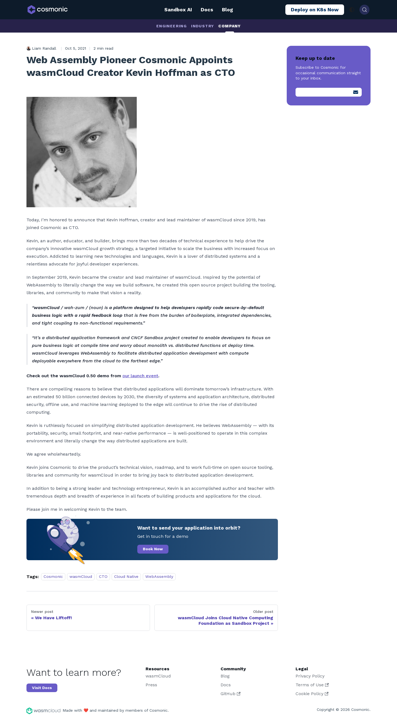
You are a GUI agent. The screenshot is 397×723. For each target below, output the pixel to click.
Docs (207, 9)
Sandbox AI (178, 9)
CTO (103, 577)
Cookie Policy (312, 693)
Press (151, 684)
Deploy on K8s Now (315, 9)
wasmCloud (80, 577)
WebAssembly (159, 577)
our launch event (140, 375)
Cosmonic (53, 577)
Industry (202, 26)
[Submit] (356, 92)
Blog (227, 9)
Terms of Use (312, 684)
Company (229, 26)
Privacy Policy (310, 676)
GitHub (230, 693)
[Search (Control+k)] (364, 10)
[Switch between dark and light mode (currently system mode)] (351, 9)
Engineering (171, 26)
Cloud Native (126, 577)
